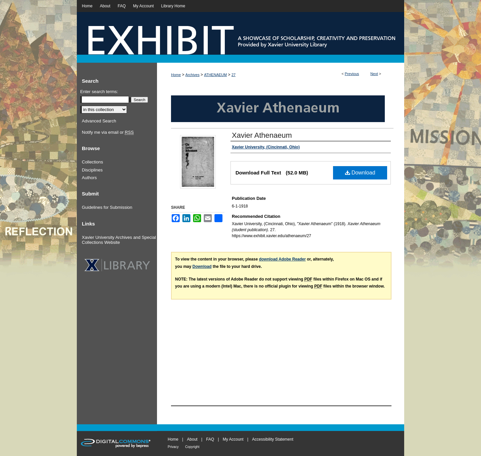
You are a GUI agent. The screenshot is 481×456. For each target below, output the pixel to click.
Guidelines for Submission (107, 207)
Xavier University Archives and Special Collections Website (119, 240)
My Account (233, 439)
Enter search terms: (99, 91)
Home (176, 75)
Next (374, 74)
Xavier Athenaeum (262, 135)
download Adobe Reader (282, 259)
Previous (352, 74)
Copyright (192, 447)
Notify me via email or (108, 132)
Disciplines (92, 169)
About (192, 439)
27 (233, 75)
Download (360, 172)
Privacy (173, 447)
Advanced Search (99, 120)
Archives (192, 75)
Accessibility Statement (272, 439)
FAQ (210, 439)
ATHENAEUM (215, 75)
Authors (89, 177)
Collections (92, 161)
